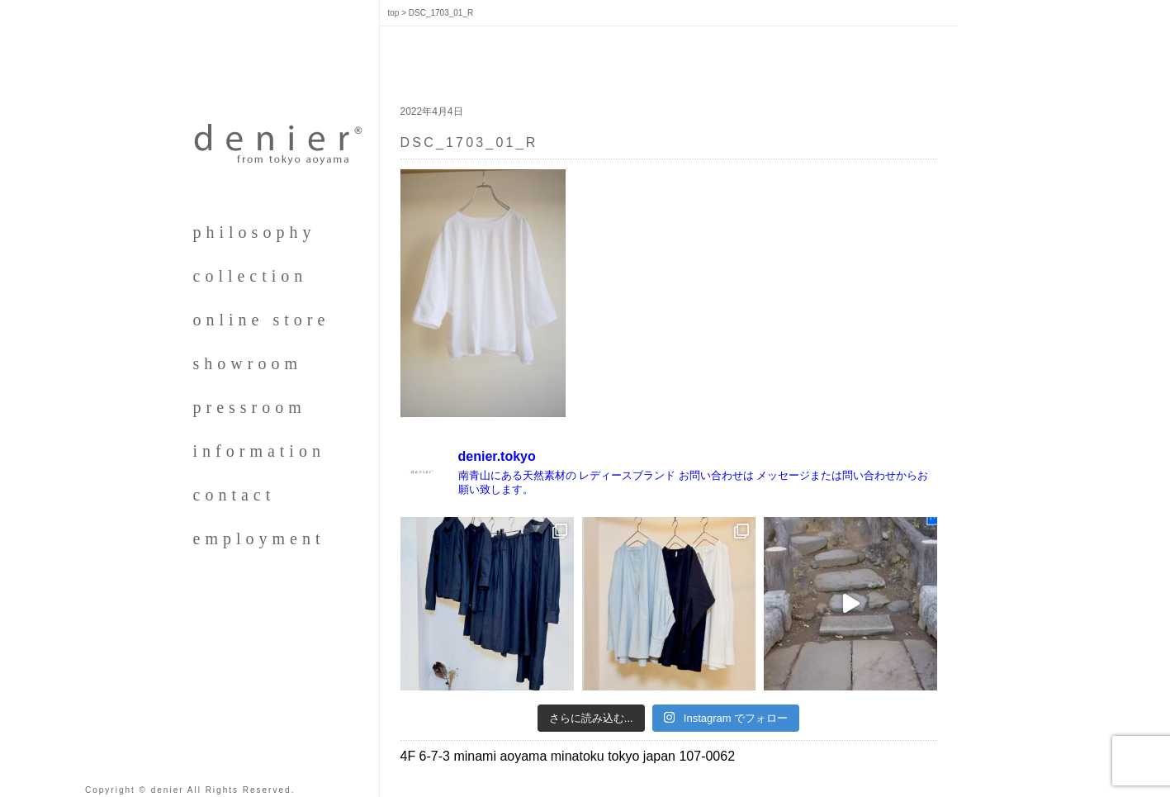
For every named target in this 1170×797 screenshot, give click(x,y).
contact (234, 495)
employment (259, 538)
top (394, 12)
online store (261, 320)
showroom (247, 363)
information (259, 451)
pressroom (249, 407)
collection (250, 276)
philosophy (254, 232)
